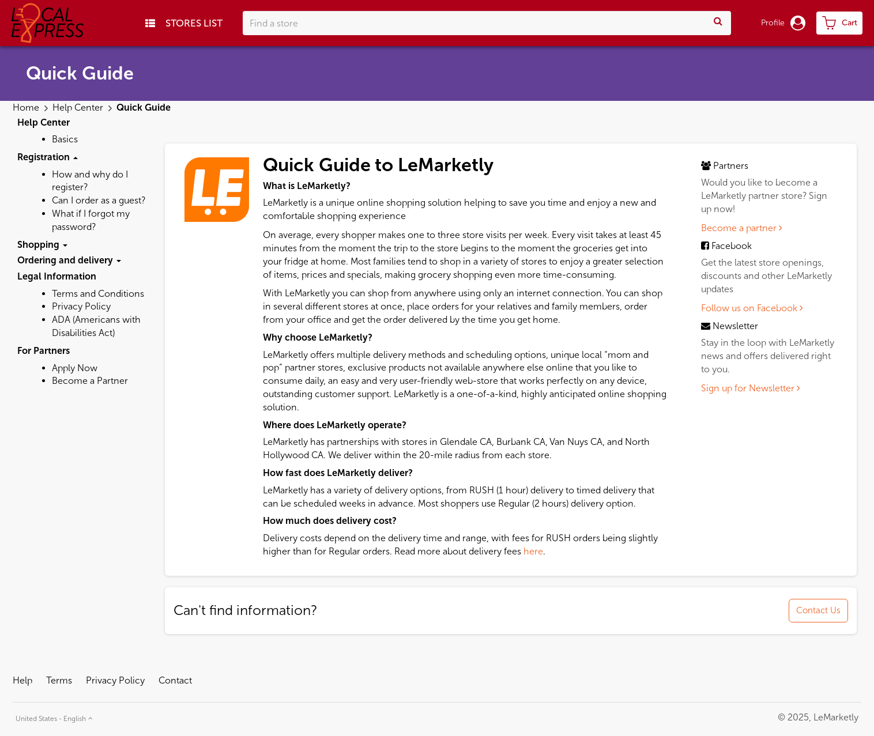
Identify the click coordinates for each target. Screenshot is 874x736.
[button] (53, 717)
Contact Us (818, 610)
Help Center (79, 107)
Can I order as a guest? (98, 200)
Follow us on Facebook (752, 308)
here (533, 551)
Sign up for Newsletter (750, 388)
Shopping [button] (42, 244)
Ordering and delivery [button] (69, 260)
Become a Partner (90, 380)
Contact (175, 680)
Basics (65, 139)
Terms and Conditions (98, 293)
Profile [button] (783, 23)
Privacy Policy (81, 306)
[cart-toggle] (839, 23)
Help (22, 680)
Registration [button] (47, 157)
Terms (59, 680)
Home (27, 107)
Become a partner (741, 227)
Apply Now (74, 368)
